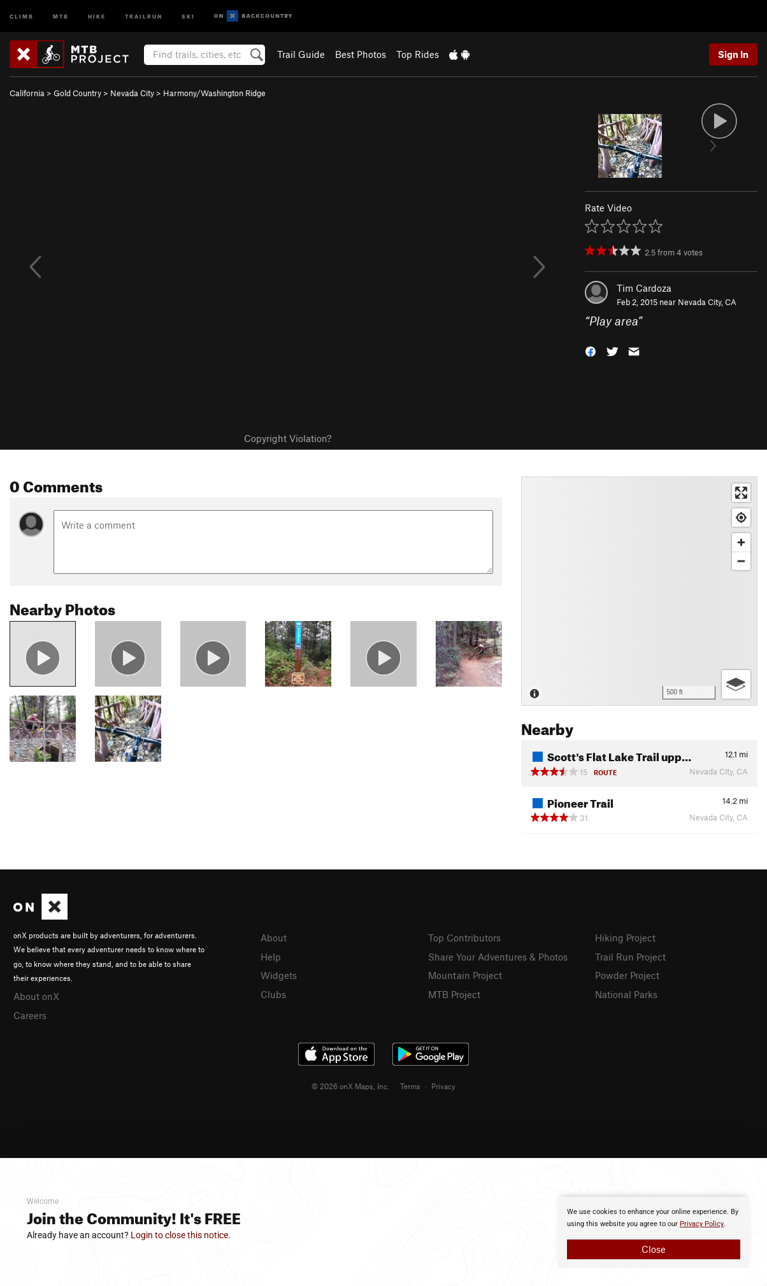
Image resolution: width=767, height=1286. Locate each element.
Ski (188, 15)
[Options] (736, 684)
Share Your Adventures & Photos (498, 956)
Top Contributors (464, 937)
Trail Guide (301, 54)
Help (271, 956)
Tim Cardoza (644, 288)
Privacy (443, 1086)
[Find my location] (741, 517)
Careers (30, 1015)
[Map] (639, 591)
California (27, 93)
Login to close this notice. (181, 1235)
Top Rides (417, 54)
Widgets (279, 975)
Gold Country (77, 93)
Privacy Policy (702, 1224)
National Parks (626, 994)
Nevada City (132, 93)
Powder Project (627, 975)
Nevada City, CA (707, 302)
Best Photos (360, 54)
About (274, 937)
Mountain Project (465, 975)
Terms (410, 1086)
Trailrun (143, 15)
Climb (22, 15)
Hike (97, 15)
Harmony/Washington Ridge (214, 93)
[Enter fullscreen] (741, 492)
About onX (36, 996)
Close (654, 1249)
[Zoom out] (741, 561)
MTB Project (454, 994)
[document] (653, 1232)
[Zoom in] (741, 542)
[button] (590, 350)
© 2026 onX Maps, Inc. (350, 1086)
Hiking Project (625, 937)
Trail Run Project (630, 956)
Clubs (273, 994)
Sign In (733, 54)
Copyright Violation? (287, 438)
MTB (61, 15)
